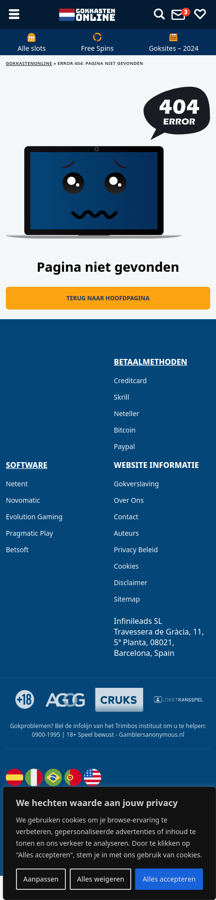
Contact (126, 516)
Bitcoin (125, 429)
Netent (17, 483)
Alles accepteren (169, 879)
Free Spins (97, 48)
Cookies (126, 566)
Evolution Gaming (34, 516)
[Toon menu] (159, 14)
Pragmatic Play (29, 533)
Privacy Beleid (136, 549)
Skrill (121, 397)
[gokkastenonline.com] (86, 14)
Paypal (124, 446)
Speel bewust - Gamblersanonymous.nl (131, 734)
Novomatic (23, 500)
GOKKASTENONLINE (29, 63)
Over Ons (129, 500)
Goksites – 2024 (173, 48)
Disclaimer (130, 582)
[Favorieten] (200, 14)
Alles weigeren (100, 879)
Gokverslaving (136, 483)
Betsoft (17, 549)
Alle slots (31, 48)
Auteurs (126, 533)
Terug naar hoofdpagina (107, 298)
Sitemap (127, 599)
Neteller (126, 413)
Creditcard (130, 380)
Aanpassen (41, 879)
